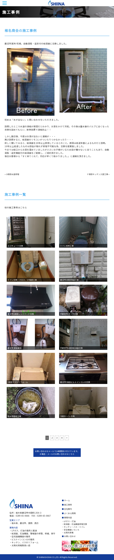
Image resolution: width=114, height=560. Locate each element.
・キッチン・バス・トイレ (73, 526)
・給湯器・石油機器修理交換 (74, 524)
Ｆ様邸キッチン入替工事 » (98, 174)
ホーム (67, 500)
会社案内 (68, 509)
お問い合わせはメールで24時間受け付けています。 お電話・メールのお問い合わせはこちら (57, 452)
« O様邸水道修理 (12, 174)
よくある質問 (70, 513)
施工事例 (68, 504)
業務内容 (68, 517)
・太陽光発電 (67, 532)
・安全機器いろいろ (70, 529)
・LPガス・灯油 (69, 521)
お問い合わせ (70, 536)
